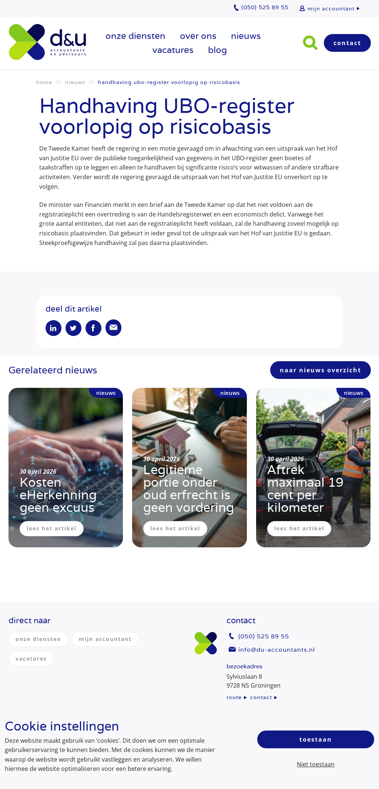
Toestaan (315, 739)
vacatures (173, 50)
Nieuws (246, 35)
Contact (347, 43)
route (234, 697)
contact (261, 697)
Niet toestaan (316, 764)
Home (44, 82)
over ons (198, 35)
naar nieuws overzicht (320, 371)
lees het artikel (52, 529)
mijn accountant (331, 8)
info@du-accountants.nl (276, 650)
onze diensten (135, 35)
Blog (217, 50)
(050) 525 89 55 (263, 637)
